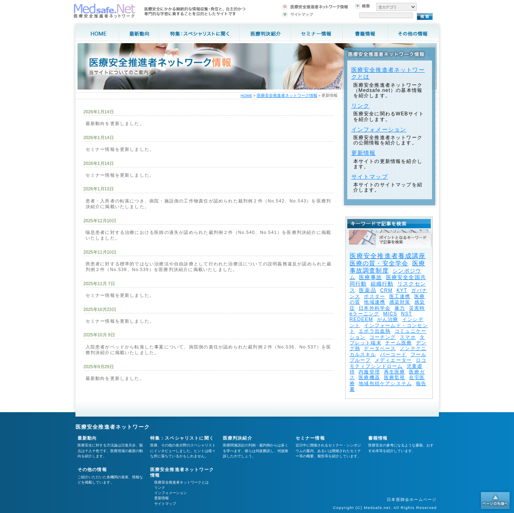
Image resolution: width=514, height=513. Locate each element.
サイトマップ (369, 176)
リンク (360, 105)
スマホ (408, 337)
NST (406, 314)
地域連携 (374, 302)
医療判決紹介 (237, 438)
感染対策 (400, 302)
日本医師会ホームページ (411, 499)
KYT (402, 290)
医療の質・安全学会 (379, 263)
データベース (380, 348)
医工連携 (400, 296)
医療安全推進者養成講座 (388, 255)
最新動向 (87, 438)
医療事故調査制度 (388, 267)
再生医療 (394, 372)
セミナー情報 (310, 438)
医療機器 (369, 377)
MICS (390, 314)
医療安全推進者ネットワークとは (181, 482)
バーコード (393, 354)
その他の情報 (92, 469)
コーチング (382, 337)
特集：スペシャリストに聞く (182, 438)
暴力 (399, 308)
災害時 (417, 308)
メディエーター (393, 360)
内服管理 (369, 372)
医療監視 (394, 377)
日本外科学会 (374, 308)
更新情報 (363, 153)
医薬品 (367, 290)
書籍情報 (378, 438)
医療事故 (370, 277)
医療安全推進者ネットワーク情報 (287, 95)
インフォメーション (379, 129)
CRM (386, 290)
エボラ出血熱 (374, 331)
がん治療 (388, 319)
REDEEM (361, 319)
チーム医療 (398, 343)
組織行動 (382, 284)
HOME (246, 95)
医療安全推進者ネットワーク (113, 427)
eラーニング (365, 314)
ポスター (374, 296)
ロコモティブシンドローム (388, 363)
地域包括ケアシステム (385, 383)
